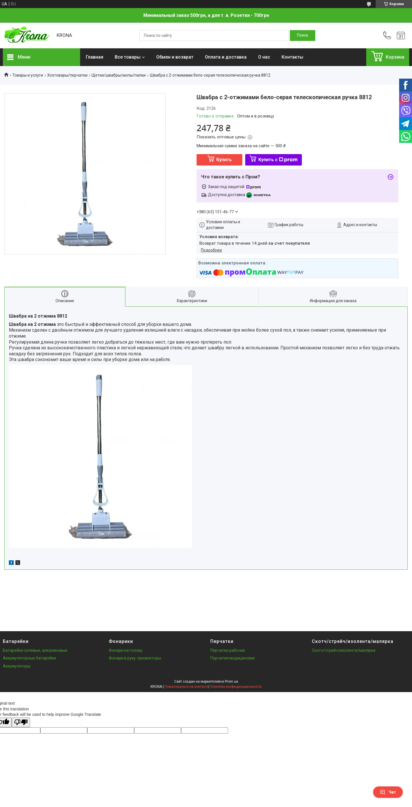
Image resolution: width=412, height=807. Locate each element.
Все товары (127, 57)
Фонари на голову (125, 650)
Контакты (292, 57)
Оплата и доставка (226, 57)
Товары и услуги (27, 75)
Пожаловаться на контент (186, 687)
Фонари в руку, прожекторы (135, 658)
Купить (224, 159)
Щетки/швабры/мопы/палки (119, 75)
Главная (94, 57)
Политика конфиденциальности (235, 687)
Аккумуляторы (17, 666)
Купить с (278, 159)
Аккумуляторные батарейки (29, 658)
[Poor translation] (21, 723)
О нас (264, 57)
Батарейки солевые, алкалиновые (35, 650)
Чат (388, 792)
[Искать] (302, 35)
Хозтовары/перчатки (67, 75)
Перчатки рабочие (227, 650)
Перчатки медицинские (232, 658)
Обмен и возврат (174, 57)
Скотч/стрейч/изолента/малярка (343, 650)
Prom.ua (231, 682)
